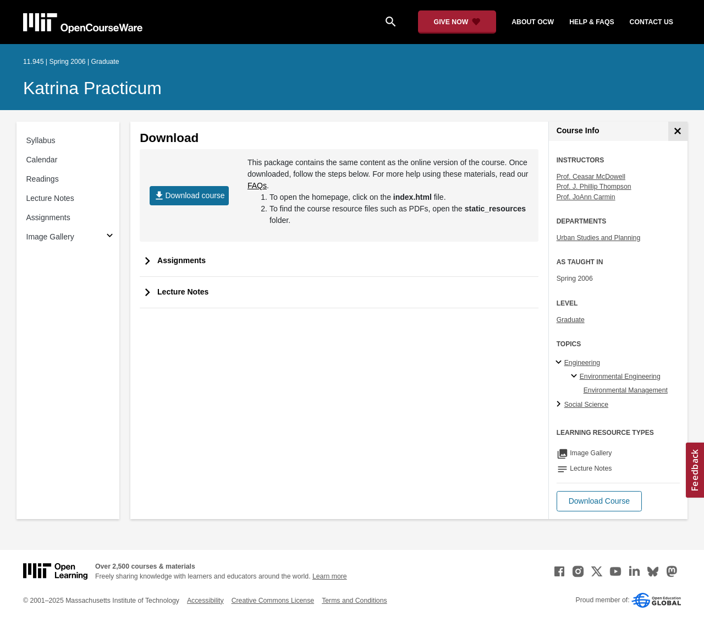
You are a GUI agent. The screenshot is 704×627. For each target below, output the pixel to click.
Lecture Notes (50, 198)
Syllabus (41, 140)
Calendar (42, 159)
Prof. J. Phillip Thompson (594, 186)
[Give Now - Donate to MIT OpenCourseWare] (457, 22)
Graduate (571, 320)
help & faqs (591, 22)
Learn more (329, 576)
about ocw (533, 22)
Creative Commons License (273, 600)
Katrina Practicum (92, 88)
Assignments (48, 217)
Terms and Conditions (354, 600)
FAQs (257, 185)
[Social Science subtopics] (560, 404)
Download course (188, 195)
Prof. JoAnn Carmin (586, 197)
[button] (599, 501)
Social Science (586, 404)
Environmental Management (626, 390)
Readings (42, 179)
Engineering (582, 363)
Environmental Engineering (620, 376)
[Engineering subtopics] (560, 363)
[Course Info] (678, 131)
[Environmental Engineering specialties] (575, 376)
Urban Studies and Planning (599, 238)
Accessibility (205, 600)
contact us (651, 22)
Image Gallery (50, 236)
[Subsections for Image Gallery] (110, 237)
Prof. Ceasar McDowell (591, 177)
